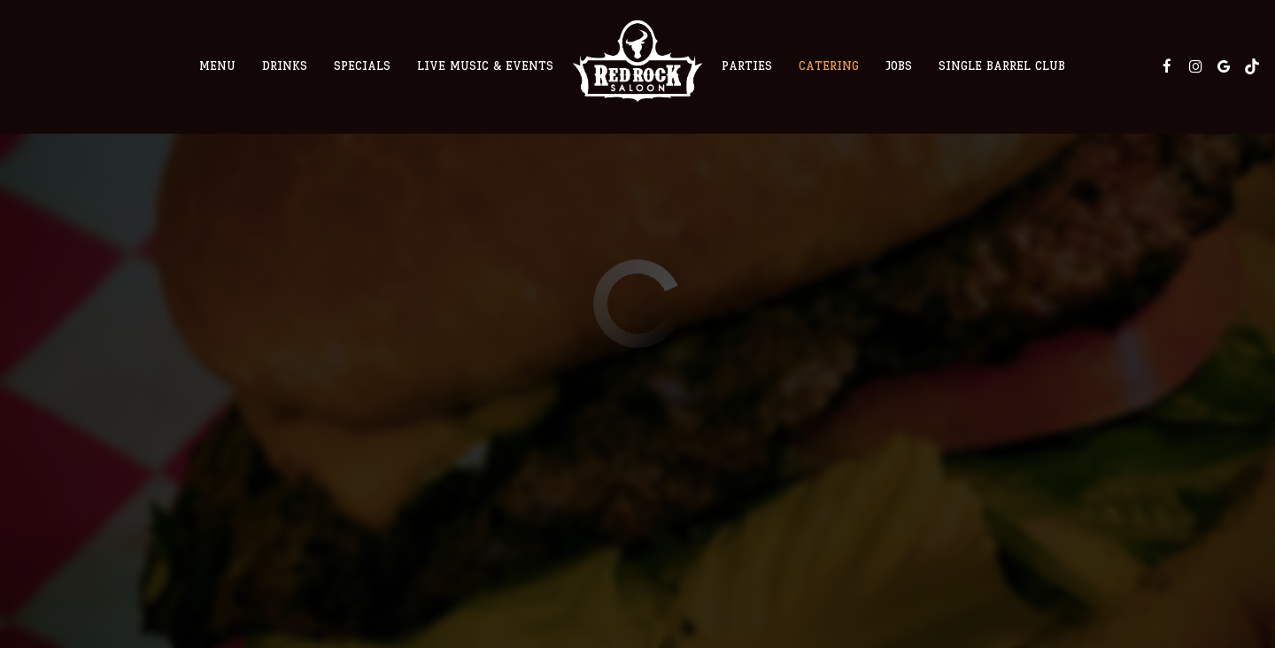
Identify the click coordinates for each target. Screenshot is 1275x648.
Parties (747, 65)
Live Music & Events (485, 65)
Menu (217, 65)
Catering (829, 65)
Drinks (284, 65)
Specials (362, 65)
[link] (637, 60)
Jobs (898, 65)
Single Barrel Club (1002, 65)
